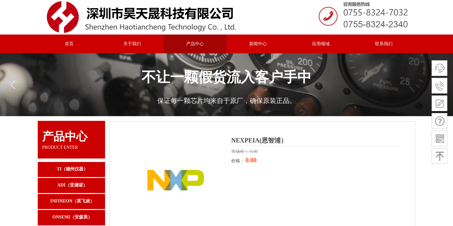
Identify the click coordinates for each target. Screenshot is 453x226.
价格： (238, 161)
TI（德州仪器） (72, 169)
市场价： (240, 151)
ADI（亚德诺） (72, 185)
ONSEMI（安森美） (72, 217)
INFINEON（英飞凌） (72, 201)
